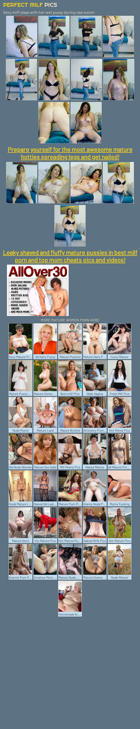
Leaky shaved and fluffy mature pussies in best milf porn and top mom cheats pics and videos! (70, 256)
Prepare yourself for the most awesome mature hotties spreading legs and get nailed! (70, 153)
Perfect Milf (30, 4)
